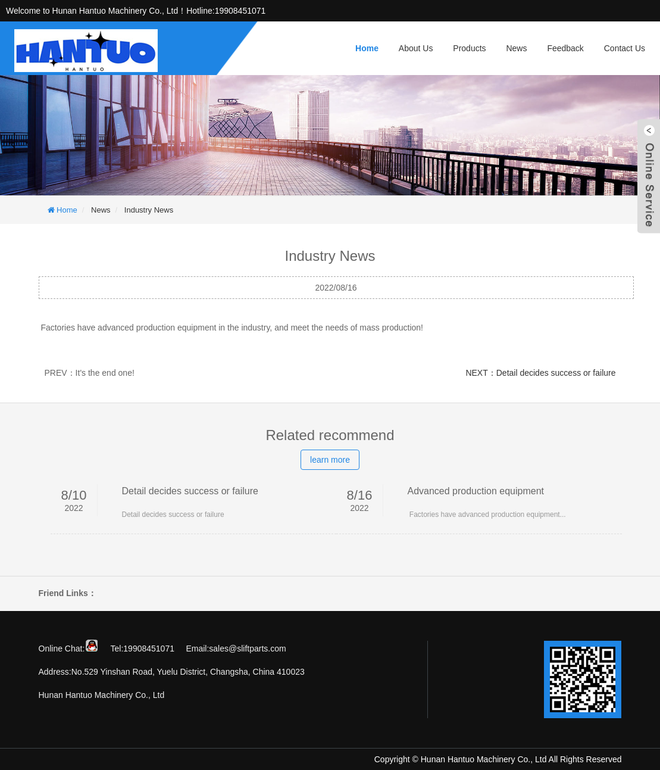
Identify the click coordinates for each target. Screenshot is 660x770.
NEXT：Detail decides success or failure (540, 373)
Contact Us (624, 48)
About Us (416, 48)
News (516, 48)
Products (469, 48)
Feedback (565, 48)
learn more (330, 460)
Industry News (148, 209)
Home (367, 48)
